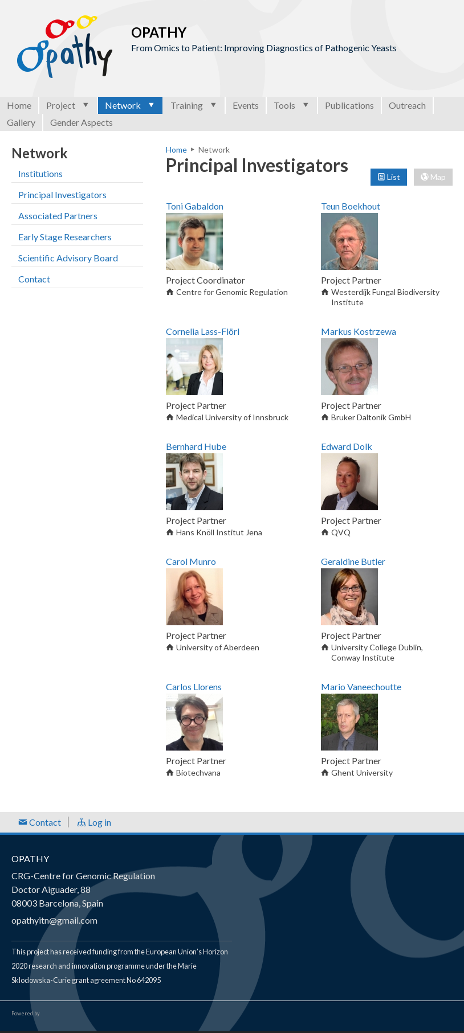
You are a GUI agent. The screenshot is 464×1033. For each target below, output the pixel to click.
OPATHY (30, 858)
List (388, 177)
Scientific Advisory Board (68, 257)
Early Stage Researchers (65, 236)
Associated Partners (57, 215)
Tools (292, 105)
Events (246, 105)
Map (433, 177)
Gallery (21, 122)
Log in (94, 822)
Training (194, 105)
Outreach (407, 105)
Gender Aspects (81, 122)
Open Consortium (73, 1013)
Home (19, 105)
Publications (349, 105)
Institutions (40, 173)
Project (68, 105)
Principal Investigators (62, 194)
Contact (34, 278)
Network (130, 105)
